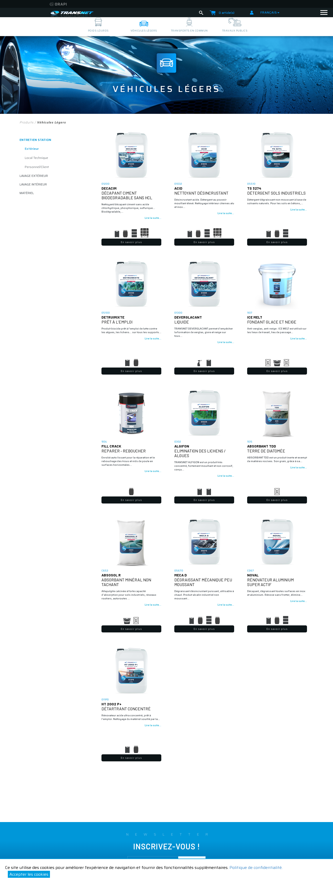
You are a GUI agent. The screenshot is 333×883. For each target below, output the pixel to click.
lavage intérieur (33, 184)
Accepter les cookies (28, 874)
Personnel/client (37, 166)
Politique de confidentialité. (256, 867)
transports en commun (189, 31)
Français (269, 12)
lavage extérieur (34, 175)
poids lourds (98, 31)
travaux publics (235, 31)
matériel (27, 192)
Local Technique (36, 157)
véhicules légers (144, 31)
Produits (27, 122)
